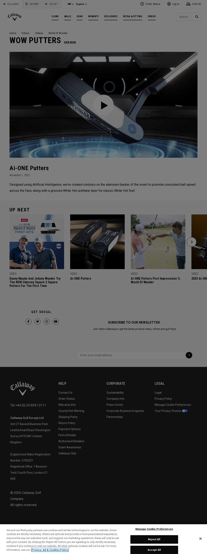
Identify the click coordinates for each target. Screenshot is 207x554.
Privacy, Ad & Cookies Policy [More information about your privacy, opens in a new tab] (50, 549)
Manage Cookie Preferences (154, 529)
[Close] (200, 538)
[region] (103, 539)
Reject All (154, 539)
